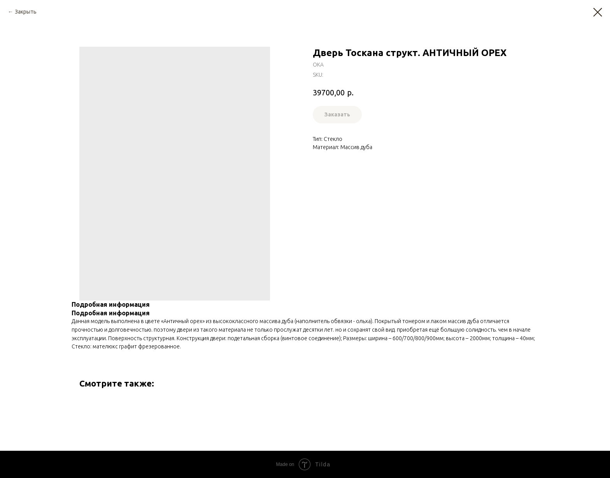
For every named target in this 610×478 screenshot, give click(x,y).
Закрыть (26, 12)
